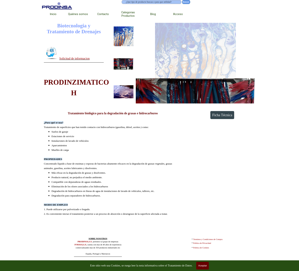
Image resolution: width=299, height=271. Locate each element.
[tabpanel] (74, 54)
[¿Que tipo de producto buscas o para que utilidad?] (151, 2)
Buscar (186, 2)
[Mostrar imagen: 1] (123, 36)
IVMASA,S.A (80, 245)
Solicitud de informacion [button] (74, 58)
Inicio (53, 14)
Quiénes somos (78, 14)
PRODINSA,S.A (85, 242)
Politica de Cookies (201, 248)
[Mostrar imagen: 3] (123, 91)
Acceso (178, 14)
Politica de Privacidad (202, 243)
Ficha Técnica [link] (222, 115)
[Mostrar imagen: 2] (123, 64)
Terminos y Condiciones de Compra (208, 239)
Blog (153, 14)
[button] (51, 53)
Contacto (103, 14)
